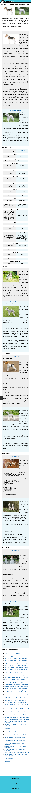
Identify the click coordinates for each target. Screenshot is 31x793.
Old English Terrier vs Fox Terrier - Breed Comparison (16, 686)
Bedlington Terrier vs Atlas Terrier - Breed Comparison (16, 717)
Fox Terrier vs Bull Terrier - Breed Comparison (14, 656)
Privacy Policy (15, 778)
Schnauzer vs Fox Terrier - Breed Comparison (14, 652)
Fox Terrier (14, 31)
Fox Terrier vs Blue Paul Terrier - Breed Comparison (16, 667)
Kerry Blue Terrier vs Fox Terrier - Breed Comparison (16, 675)
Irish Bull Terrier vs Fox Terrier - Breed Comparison (15, 682)
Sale (18, 31)
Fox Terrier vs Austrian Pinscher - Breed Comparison (16, 663)
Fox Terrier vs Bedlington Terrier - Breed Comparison (16, 662)
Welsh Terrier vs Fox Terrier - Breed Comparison (15, 700)
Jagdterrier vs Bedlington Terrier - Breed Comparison (16, 730)
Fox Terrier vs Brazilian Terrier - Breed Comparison (15, 669)
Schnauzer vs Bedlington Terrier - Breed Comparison (16, 704)
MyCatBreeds (15, 788)
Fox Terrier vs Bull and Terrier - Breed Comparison (15, 660)
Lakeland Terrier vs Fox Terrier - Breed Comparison (16, 677)
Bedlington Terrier (14, 110)
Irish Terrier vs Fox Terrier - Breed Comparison (14, 671)
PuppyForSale (15, 785)
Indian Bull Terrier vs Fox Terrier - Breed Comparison (16, 681)
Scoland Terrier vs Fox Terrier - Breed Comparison (15, 688)
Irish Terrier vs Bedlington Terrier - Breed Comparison (16, 719)
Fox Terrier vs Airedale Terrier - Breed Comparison (15, 658)
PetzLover (15, 783)
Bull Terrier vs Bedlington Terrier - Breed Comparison (16, 702)
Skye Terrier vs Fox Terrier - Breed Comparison (15, 690)
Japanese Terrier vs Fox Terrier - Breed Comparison (16, 684)
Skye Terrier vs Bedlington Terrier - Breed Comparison (16, 752)
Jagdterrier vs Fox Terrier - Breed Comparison (14, 679)
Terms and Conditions (15, 780)
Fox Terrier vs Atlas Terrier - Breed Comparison (15, 665)
